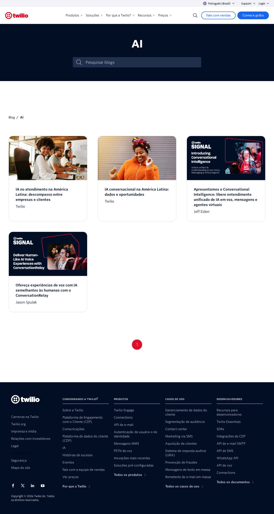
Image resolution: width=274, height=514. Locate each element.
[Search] (195, 15)
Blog (12, 117)
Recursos (146, 15)
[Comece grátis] (253, 15)
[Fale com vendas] (218, 15)
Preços (164, 15)
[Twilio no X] (24, 485)
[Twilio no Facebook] (14, 485)
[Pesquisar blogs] (141, 62)
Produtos (74, 15)
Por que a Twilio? (120, 15)
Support (248, 3)
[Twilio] (16, 15)
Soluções (94, 15)
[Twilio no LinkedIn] (34, 485)
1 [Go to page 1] (137, 344)
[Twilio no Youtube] (44, 485)
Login (264, 3)
